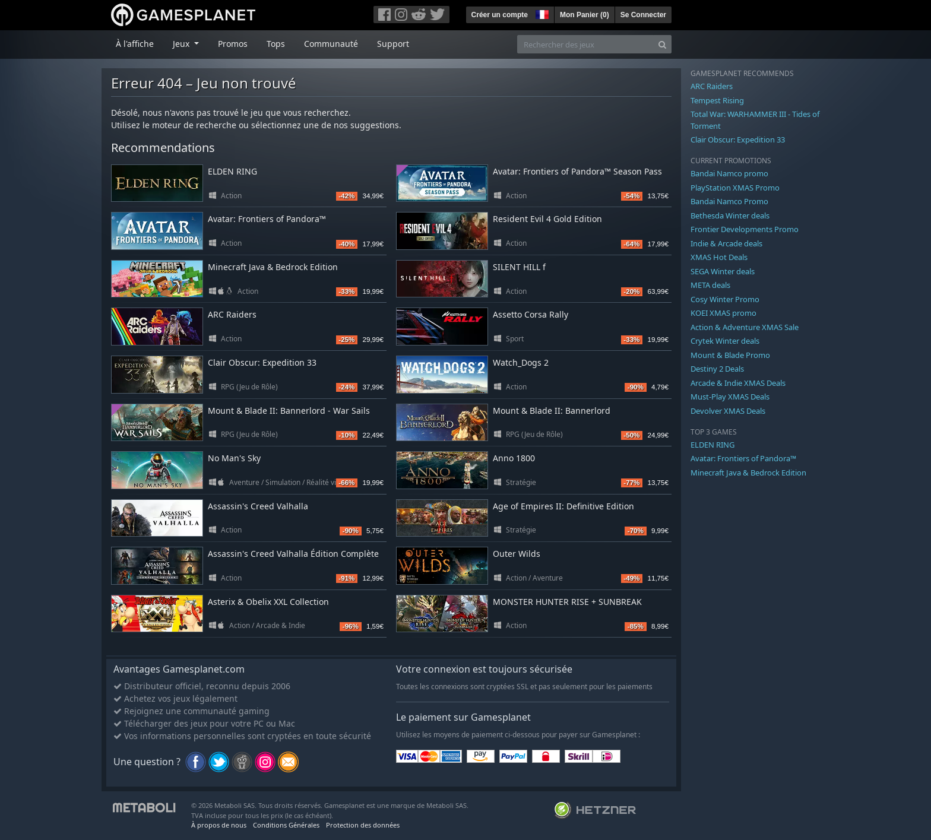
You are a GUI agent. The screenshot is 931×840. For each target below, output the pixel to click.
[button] (541, 13)
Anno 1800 (514, 458)
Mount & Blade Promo (730, 355)
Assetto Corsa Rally (530, 314)
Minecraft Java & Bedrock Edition (273, 266)
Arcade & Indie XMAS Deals (738, 383)
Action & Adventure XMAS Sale (745, 327)
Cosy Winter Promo (725, 299)
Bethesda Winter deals (730, 215)
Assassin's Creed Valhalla (258, 506)
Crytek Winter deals (725, 340)
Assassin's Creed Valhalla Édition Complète (293, 553)
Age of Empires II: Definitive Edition (563, 506)
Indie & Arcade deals (726, 243)
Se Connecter (643, 15)
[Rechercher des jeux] (585, 44)
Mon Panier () (584, 15)
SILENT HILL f (519, 266)
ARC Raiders (232, 314)
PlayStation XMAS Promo (735, 187)
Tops (276, 43)
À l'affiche (135, 43)
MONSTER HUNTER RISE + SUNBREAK (567, 601)
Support (393, 43)
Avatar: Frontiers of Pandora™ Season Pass (577, 171)
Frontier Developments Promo (745, 229)
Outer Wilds (516, 553)
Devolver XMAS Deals (728, 410)
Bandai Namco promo (729, 173)
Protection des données (363, 824)
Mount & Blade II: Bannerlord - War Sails (289, 410)
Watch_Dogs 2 (521, 362)
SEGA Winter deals (723, 271)
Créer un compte (499, 15)
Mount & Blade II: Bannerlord (551, 410)
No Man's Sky (234, 458)
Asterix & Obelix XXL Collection (268, 601)
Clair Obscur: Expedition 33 (262, 362)
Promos (233, 43)
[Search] (662, 44)
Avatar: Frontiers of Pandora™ (267, 218)
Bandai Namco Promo (729, 201)
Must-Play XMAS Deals (730, 396)
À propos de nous (218, 824)
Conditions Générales (286, 824)
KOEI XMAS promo (723, 313)
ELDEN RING (232, 171)
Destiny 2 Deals (717, 368)
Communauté (331, 43)
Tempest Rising (717, 100)
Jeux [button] (182, 43)
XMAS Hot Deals (719, 257)
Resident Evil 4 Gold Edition (547, 218)
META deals (710, 285)
